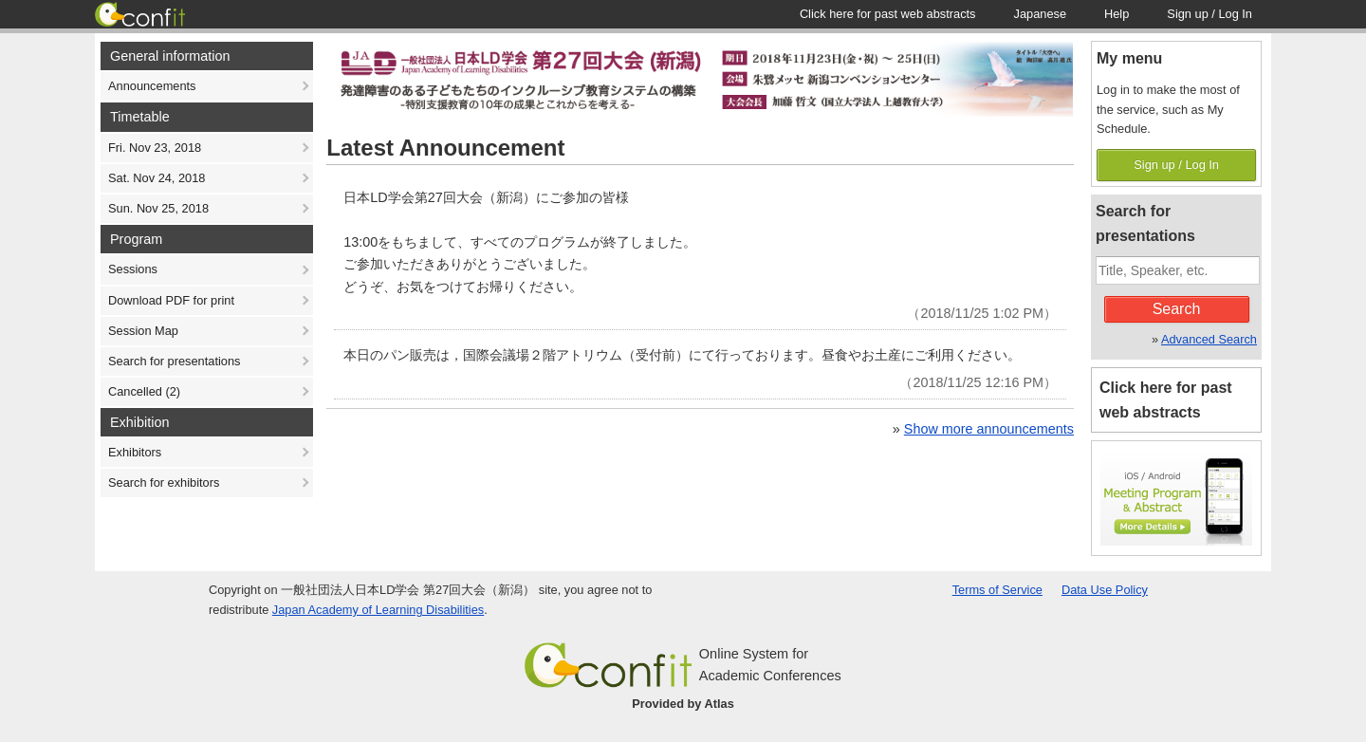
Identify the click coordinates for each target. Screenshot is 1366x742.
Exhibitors (134, 452)
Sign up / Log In (1176, 165)
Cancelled (144, 391)
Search (1177, 309)
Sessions (132, 269)
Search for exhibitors (163, 482)
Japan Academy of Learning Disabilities (378, 610)
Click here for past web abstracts (1165, 400)
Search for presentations (174, 361)
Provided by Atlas (683, 703)
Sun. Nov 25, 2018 (158, 208)
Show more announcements (989, 428)
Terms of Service (997, 590)
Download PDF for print (171, 300)
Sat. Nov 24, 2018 (156, 178)
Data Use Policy (1104, 590)
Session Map (143, 331)
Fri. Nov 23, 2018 (154, 147)
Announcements (151, 86)
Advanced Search (1209, 339)
